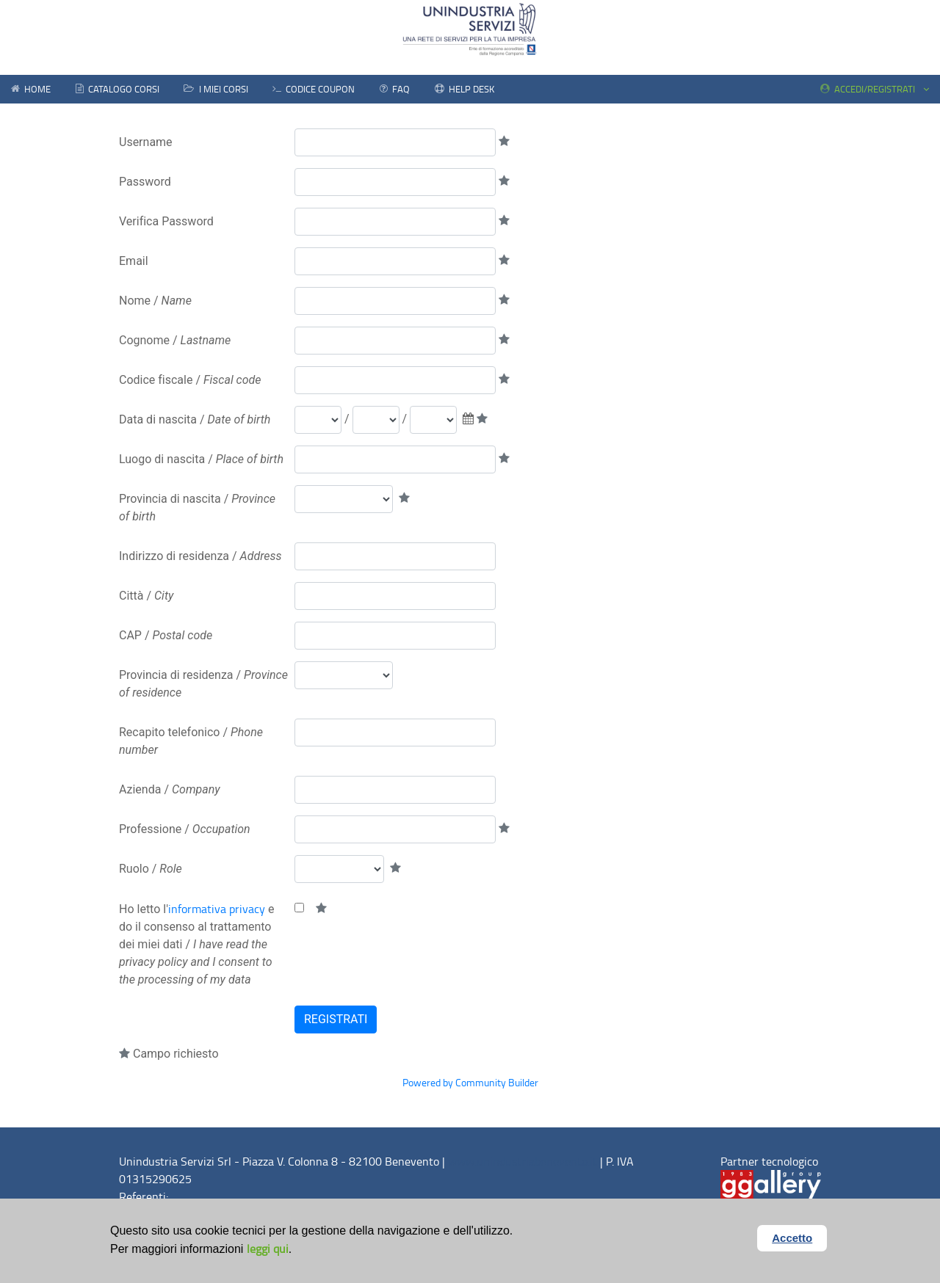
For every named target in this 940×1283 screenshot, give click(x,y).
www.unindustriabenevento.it (522, 1161)
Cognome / (175, 340)
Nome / (155, 301)
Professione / (184, 829)
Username (146, 142)
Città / (146, 596)
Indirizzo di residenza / (200, 556)
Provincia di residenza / (203, 683)
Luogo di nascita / (201, 459)
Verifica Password (166, 221)
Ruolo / (150, 869)
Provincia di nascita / (197, 507)
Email (133, 261)
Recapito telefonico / (191, 741)
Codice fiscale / (190, 380)
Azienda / (169, 789)
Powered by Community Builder (470, 1082)
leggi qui (268, 1248)
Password (145, 182)
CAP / (165, 635)
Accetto (793, 1236)
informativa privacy (216, 909)
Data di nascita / (194, 419)
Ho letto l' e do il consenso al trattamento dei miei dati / (196, 943)
